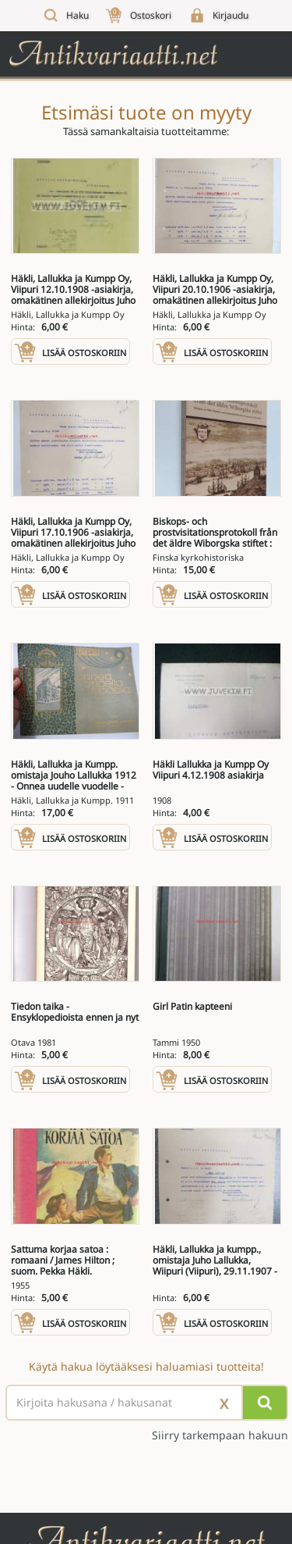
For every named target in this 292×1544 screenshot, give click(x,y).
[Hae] (264, 1403)
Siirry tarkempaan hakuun (220, 1435)
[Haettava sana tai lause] (146, 1403)
